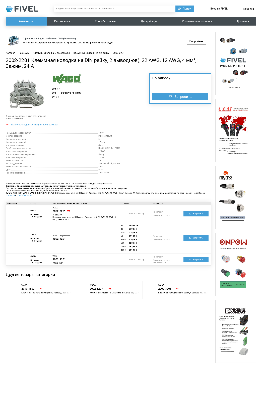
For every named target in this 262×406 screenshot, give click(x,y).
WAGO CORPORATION (66, 93)
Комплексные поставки (197, 21)
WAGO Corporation (61, 235)
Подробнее (196, 41)
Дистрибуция (149, 21)
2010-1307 (27, 288)
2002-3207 (96, 288)
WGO (55, 97)
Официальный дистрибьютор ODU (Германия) (49, 38)
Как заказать (62, 21)
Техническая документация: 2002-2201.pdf (34, 124)
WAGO (56, 89)
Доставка (243, 21)
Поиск (186, 8)
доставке (10, 195)
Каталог (26, 21)
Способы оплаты (105, 21)
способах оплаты (25, 195)
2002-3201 (164, 288)
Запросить (180, 97)
